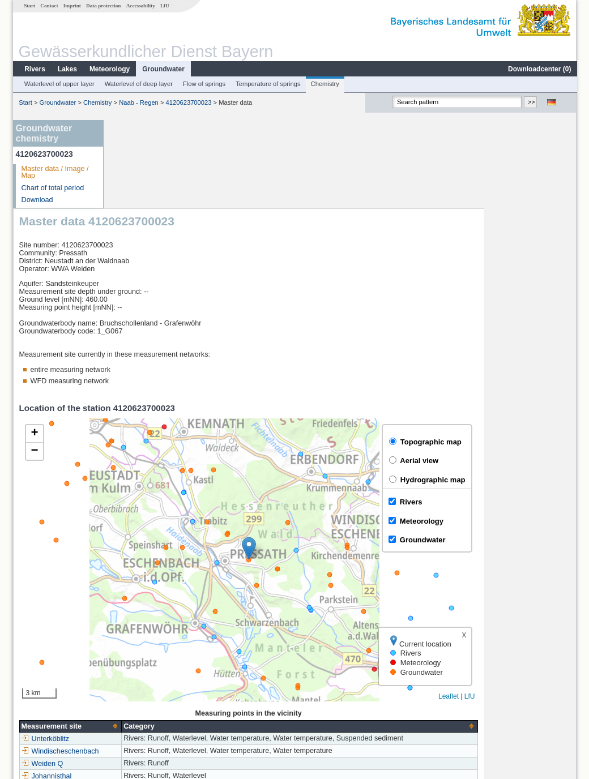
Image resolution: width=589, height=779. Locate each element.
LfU (164, 5)
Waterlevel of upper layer (59, 83)
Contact (48, 5)
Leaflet (541, 608)
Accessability (140, 5)
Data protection (103, 5)
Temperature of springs (267, 83)
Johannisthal (139, 687)
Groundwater (163, 69)
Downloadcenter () (538, 69)
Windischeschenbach (153, 662)
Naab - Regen (138, 102)
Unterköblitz (138, 650)
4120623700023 (188, 102)
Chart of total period (52, 188)
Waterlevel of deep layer (138, 83)
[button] (342, 459)
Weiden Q (135, 675)
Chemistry (324, 83)
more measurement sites (165, 700)
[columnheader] (163, 638)
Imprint (71, 5)
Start (29, 5)
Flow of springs (203, 83)
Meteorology (109, 69)
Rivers (34, 69)
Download (37, 200)
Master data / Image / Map (54, 172)
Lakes (66, 69)
